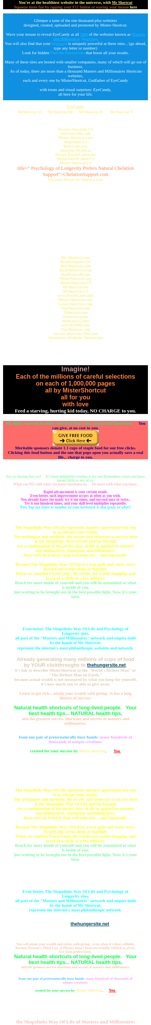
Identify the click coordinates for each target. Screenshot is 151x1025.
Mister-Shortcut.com (75, 138)
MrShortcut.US (75, 291)
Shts (89, 39)
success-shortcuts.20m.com (75, 333)
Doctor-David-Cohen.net (75, 154)
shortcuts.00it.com (75, 133)
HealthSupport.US (75, 262)
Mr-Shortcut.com (75, 257)
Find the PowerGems (67, 53)
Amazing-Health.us (75, 150)
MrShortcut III (60, 112)
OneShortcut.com (75, 308)
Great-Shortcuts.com (75, 304)
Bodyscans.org (76, 146)
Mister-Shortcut (92, 751)
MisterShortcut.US (75, 283)
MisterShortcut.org (75, 279)
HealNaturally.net (75, 274)
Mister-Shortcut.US (76, 163)
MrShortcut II (29, 112)
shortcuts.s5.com (75, 321)
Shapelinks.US (76, 142)
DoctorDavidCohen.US (75, 159)
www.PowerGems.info (75, 295)
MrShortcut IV (91, 112)
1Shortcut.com (75, 312)
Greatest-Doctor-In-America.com (75, 179)
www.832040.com (75, 325)
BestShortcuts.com (75, 266)
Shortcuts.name (75, 317)
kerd (59, 43)
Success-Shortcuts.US (75, 129)
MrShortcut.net (75, 287)
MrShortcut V (121, 112)
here (133, 7)
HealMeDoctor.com (75, 270)
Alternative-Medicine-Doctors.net (75, 338)
